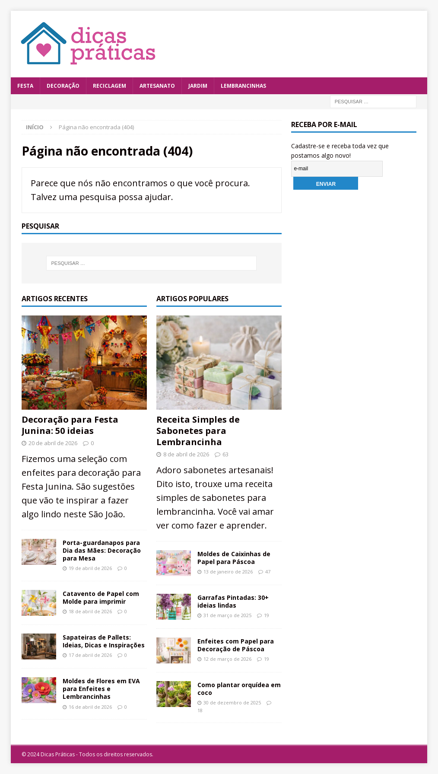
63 (225, 454)
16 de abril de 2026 (90, 707)
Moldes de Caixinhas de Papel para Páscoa (233, 558)
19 (266, 615)
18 (200, 710)
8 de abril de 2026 (186, 454)
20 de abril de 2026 (53, 443)
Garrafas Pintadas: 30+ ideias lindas (233, 601)
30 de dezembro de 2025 (232, 702)
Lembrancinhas (243, 85)
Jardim (197, 85)
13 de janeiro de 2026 (228, 571)
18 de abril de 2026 (90, 611)
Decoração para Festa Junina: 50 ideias (70, 425)
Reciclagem (109, 85)
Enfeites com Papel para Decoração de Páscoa (235, 645)
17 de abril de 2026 (90, 655)
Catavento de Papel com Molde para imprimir (101, 597)
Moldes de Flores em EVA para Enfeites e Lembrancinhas (101, 689)
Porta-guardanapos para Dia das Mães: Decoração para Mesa (102, 550)
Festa (25, 85)
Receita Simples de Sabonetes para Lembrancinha (198, 431)
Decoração (63, 85)
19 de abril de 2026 (90, 568)
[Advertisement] (356, 345)
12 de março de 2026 (227, 659)
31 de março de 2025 (227, 615)
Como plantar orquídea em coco (239, 689)
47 (267, 571)
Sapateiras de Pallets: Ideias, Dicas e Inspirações (104, 641)
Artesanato (157, 85)
